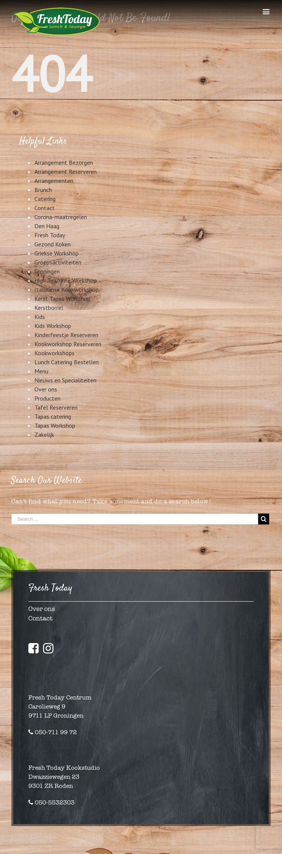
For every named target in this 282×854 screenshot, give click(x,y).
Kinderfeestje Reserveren (66, 335)
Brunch (43, 189)
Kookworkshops (54, 353)
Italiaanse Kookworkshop (66, 289)
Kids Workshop (52, 326)
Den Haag (46, 226)
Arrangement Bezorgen (63, 162)
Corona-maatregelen (60, 217)
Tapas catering (52, 416)
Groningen (47, 271)
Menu (41, 371)
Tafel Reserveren (55, 407)
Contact (44, 208)
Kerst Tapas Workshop (62, 298)
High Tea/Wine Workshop (65, 280)
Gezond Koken (52, 244)
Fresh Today (49, 235)
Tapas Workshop (54, 425)
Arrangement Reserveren (65, 171)
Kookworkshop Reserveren (67, 344)
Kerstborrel (48, 307)
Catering (45, 199)
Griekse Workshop (56, 253)
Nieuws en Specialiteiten (65, 380)
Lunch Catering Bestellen (66, 362)
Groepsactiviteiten (57, 262)
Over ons (45, 389)
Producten (47, 398)
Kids (39, 316)
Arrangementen (53, 180)
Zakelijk (44, 434)
